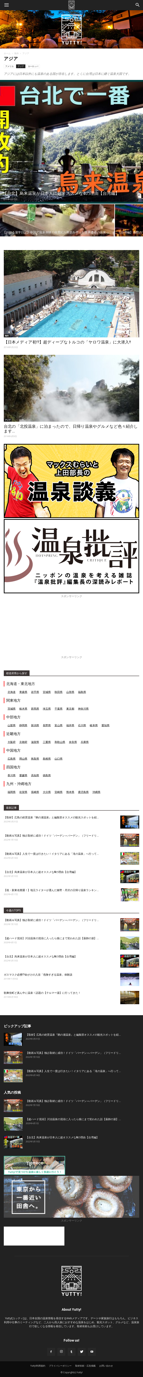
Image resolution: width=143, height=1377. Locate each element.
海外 (16, 53)
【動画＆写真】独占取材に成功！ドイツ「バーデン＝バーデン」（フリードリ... (51, 835)
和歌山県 (60, 742)
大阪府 (12, 742)
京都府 (23, 742)
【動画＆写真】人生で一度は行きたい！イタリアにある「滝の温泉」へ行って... (51, 853)
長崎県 (35, 792)
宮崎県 (59, 792)
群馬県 (35, 708)
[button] (137, 5)
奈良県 (73, 742)
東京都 (70, 708)
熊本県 (70, 792)
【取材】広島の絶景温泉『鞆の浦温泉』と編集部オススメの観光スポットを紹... (51, 817)
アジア (21, 66)
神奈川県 (83, 708)
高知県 (35, 775)
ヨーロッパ (33, 66)
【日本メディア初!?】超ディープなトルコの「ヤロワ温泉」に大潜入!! (67, 342)
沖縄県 (96, 792)
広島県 (12, 758)
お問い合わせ (106, 1365)
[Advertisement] (71, 628)
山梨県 (12, 725)
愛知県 (105, 725)
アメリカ (9, 66)
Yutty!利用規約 (37, 1365)
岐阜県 (94, 725)
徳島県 (47, 775)
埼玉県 (47, 708)
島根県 (47, 758)
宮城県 (47, 692)
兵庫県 (85, 742)
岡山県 (23, 758)
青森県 (23, 692)
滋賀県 (35, 742)
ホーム (7, 53)
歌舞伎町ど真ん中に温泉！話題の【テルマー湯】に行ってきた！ (42, 992)
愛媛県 (23, 775)
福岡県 (12, 792)
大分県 (47, 792)
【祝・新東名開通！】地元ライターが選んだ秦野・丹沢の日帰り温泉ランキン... (51, 890)
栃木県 (23, 708)
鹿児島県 (83, 792)
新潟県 (35, 725)
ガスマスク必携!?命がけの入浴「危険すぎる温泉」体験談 (38, 974)
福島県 (82, 692)
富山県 (59, 725)
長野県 (47, 725)
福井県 (70, 725)
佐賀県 (23, 792)
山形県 (70, 692)
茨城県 (12, 708)
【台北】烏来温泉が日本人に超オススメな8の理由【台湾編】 (40, 871)
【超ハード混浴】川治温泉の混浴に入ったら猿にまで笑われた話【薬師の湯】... (51, 938)
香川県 (12, 775)
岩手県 (35, 692)
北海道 (12, 692)
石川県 (82, 725)
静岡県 (23, 725)
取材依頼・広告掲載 (85, 1365)
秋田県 (59, 692)
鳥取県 (35, 758)
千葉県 (59, 708)
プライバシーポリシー (60, 1365)
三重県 (47, 742)
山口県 (59, 758)
